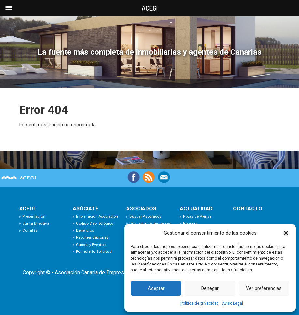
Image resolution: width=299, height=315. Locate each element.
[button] (286, 233)
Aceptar (156, 288)
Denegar (210, 288)
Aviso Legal (232, 303)
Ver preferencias (264, 288)
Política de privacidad (199, 303)
